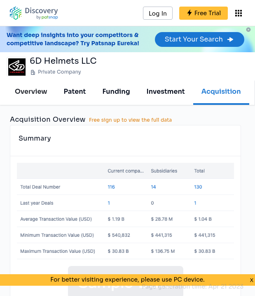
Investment (166, 91)
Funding (116, 91)
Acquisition (221, 91)
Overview (31, 91)
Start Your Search (199, 39)
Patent (75, 91)
